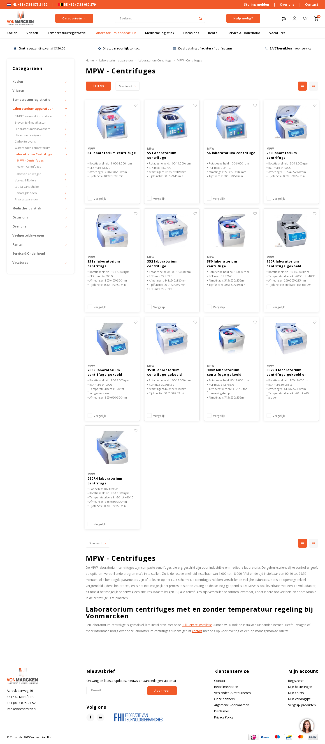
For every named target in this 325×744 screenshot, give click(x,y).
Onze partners (224, 700)
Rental (213, 33)
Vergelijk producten (302, 706)
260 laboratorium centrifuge (282, 155)
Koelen (12, 33)
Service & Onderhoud (244, 33)
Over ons (287, 4)
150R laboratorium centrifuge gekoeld (284, 264)
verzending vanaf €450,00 (39, 48)
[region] (306, 725)
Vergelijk (100, 199)
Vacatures (277, 33)
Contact (311, 4)
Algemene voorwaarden (231, 706)
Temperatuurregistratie (66, 33)
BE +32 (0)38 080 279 (77, 4)
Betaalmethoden (226, 688)
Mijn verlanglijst (299, 700)
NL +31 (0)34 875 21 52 (27, 4)
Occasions (191, 33)
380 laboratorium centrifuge (222, 264)
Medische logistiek (159, 33)
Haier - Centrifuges (29, 167)
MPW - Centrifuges (30, 160)
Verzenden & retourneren (232, 694)
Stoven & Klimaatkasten (30, 122)
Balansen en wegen (28, 174)
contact (197, 632)
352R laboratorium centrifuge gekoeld (164, 373)
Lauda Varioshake (27, 187)
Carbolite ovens (25, 141)
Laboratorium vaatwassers (32, 129)
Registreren (296, 682)
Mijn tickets (296, 694)
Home (90, 60)
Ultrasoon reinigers (28, 135)
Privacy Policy (223, 719)
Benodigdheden (26, 193)
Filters (98, 86)
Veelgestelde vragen (28, 235)
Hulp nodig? (243, 18)
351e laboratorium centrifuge (104, 264)
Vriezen (32, 33)
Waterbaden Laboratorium (32, 148)
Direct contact (118, 48)
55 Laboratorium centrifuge (161, 155)
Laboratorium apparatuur (115, 33)
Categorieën (74, 18)
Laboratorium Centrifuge (33, 154)
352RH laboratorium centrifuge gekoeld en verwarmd (287, 373)
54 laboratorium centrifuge (112, 153)
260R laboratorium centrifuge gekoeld (105, 373)
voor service (288, 48)
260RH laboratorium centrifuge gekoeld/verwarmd (105, 482)
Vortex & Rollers (26, 180)
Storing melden (256, 4)
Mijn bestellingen (300, 688)
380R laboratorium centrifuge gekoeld (224, 373)
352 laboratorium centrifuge (162, 264)
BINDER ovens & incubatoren (34, 116)
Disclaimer (221, 713)
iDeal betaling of (202, 48)
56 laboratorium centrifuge (231, 153)
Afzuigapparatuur (26, 199)
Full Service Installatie (197, 626)
